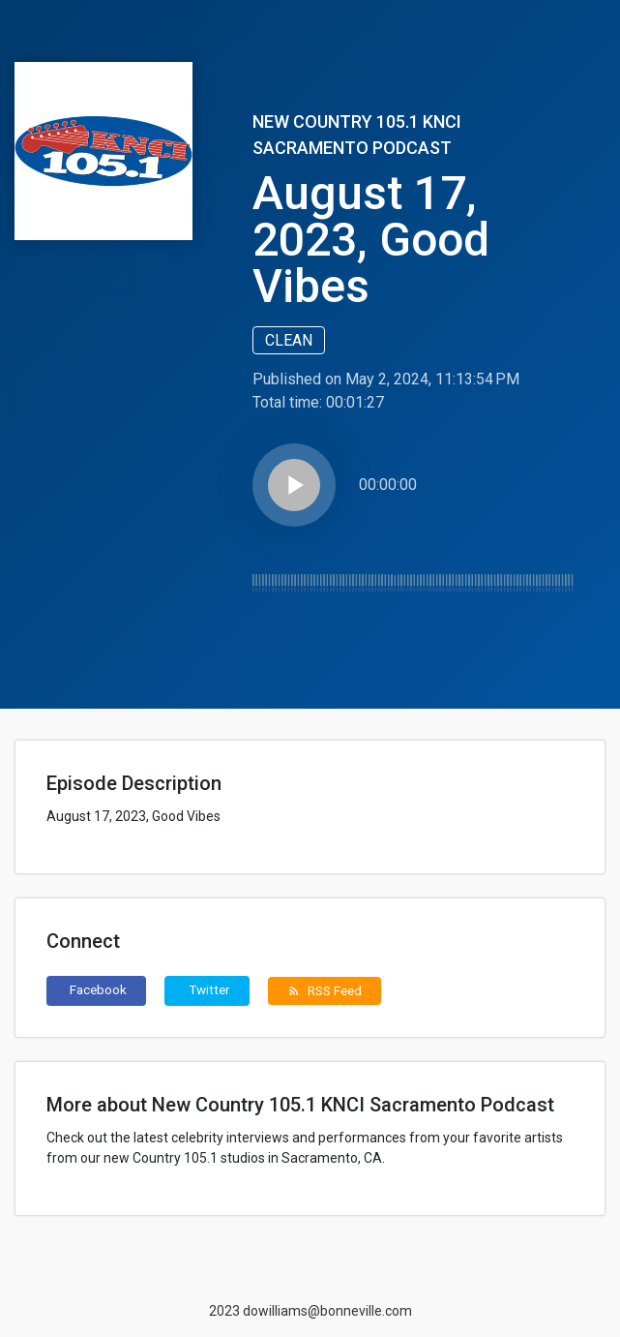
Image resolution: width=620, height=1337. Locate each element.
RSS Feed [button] (324, 990)
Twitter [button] (209, 989)
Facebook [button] (98, 989)
